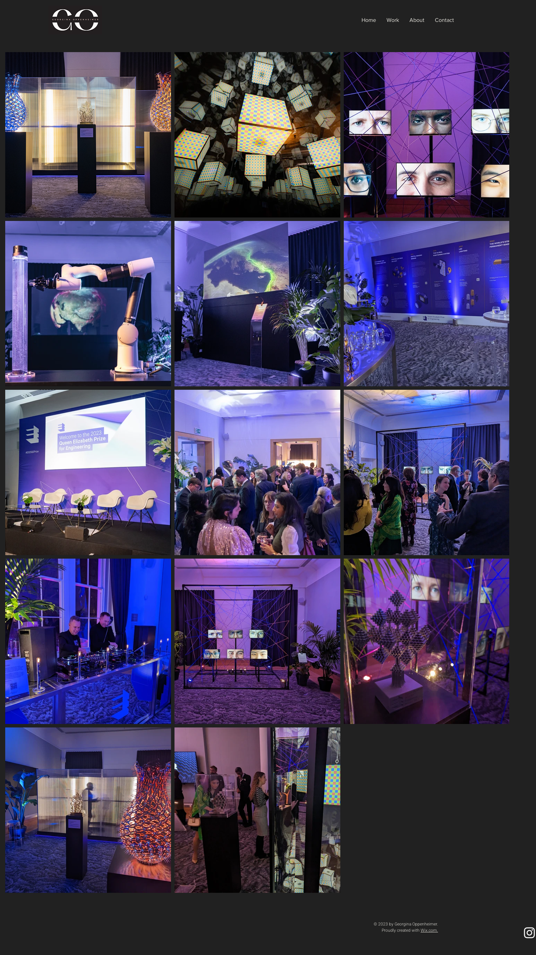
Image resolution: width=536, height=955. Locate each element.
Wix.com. (429, 930)
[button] (392, 20)
